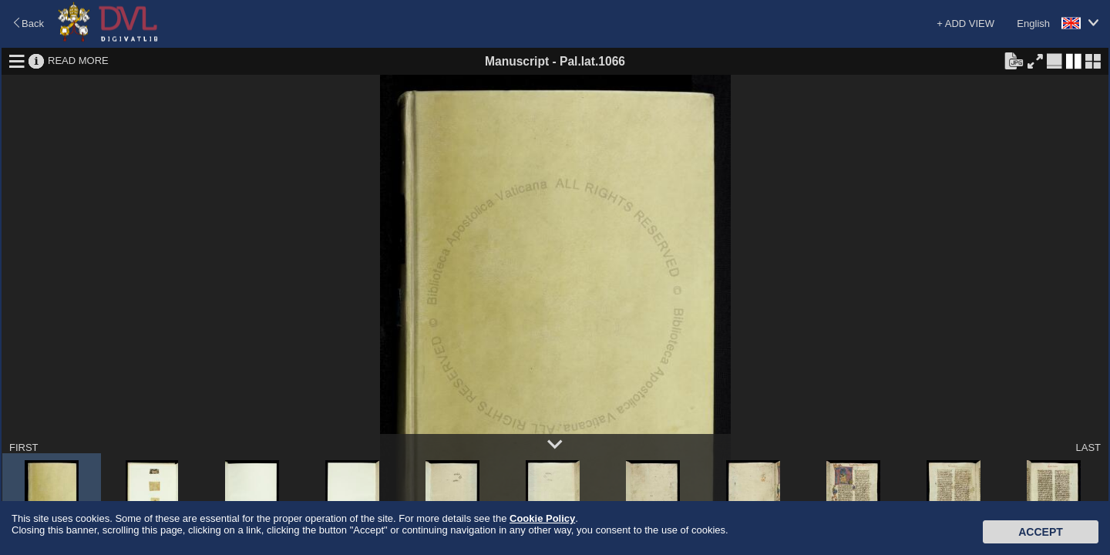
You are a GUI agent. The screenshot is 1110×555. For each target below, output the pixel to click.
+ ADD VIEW (965, 23)
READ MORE (78, 60)
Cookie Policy (542, 518)
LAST (1088, 447)
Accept (1040, 532)
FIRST (24, 447)
